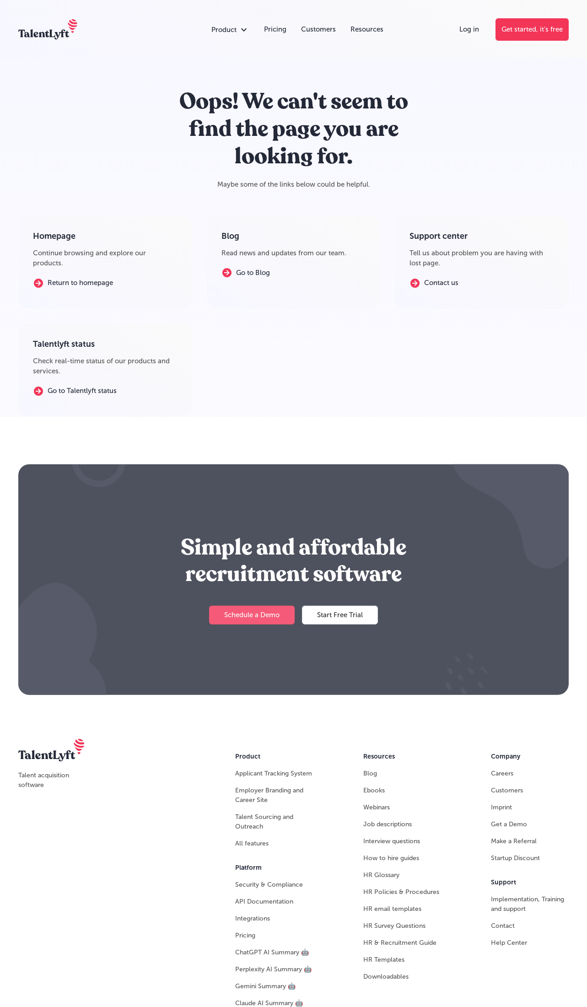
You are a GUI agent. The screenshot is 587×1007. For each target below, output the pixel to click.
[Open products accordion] (230, 29)
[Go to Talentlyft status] (82, 392)
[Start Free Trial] (340, 618)
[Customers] (318, 29)
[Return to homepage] (80, 283)
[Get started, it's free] (532, 29)
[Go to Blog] (253, 273)
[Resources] (366, 29)
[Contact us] (441, 283)
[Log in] (469, 29)
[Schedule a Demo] (252, 618)
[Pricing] (275, 29)
